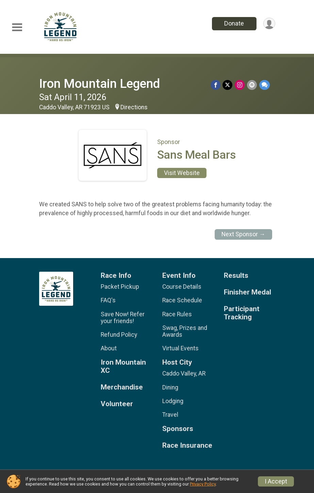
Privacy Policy (203, 484)
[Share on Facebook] (216, 85)
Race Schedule (182, 300)
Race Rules (177, 314)
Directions (134, 107)
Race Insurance (187, 445)
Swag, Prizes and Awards (184, 331)
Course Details (181, 286)
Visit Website (182, 173)
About (109, 348)
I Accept (276, 481)
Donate (233, 23)
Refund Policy (119, 334)
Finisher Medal (247, 292)
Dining (170, 387)
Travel (170, 414)
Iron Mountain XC (123, 367)
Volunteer (117, 404)
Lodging (172, 401)
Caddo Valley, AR (183, 373)
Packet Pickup (120, 286)
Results (236, 276)
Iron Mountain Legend (99, 83)
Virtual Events (180, 348)
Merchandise (122, 387)
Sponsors (177, 429)
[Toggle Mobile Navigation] (17, 27)
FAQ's (108, 300)
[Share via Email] (252, 85)
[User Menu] (269, 23)
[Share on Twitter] (228, 85)
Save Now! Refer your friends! (123, 317)
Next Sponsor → (243, 234)
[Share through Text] (264, 85)
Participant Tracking (242, 313)
